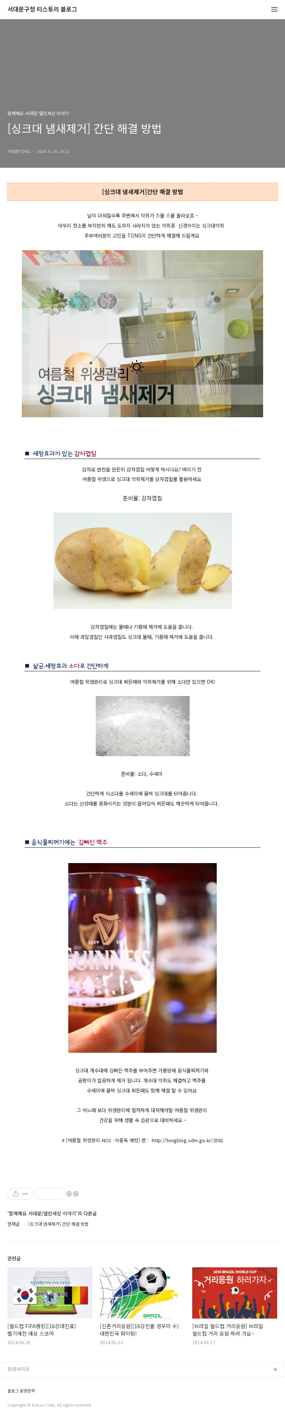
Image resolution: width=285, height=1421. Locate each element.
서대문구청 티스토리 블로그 (42, 9)
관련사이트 (18, 1368)
